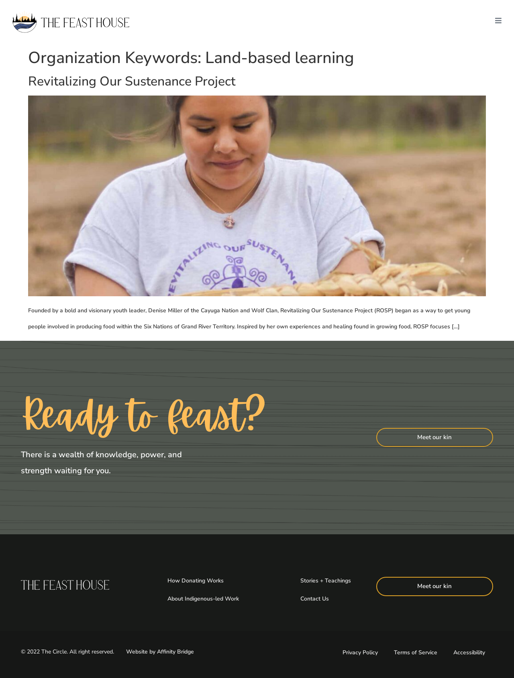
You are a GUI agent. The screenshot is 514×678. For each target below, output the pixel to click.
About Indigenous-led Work (203, 598)
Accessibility (469, 652)
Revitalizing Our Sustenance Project (131, 81)
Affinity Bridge (175, 651)
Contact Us (314, 598)
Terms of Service (415, 652)
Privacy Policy (360, 652)
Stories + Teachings (325, 580)
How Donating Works (195, 580)
